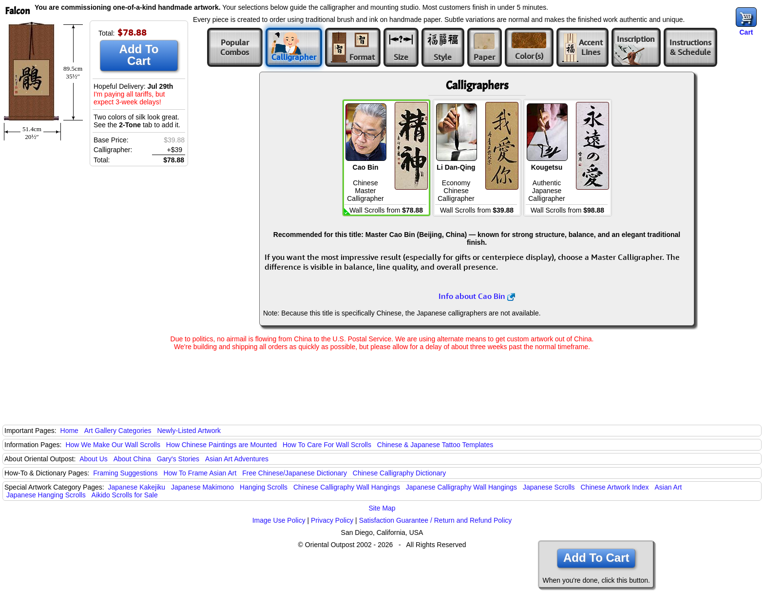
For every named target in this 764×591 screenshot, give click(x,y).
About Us (93, 459)
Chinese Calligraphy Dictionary (399, 473)
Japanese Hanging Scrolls (46, 495)
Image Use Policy (279, 520)
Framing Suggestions (125, 473)
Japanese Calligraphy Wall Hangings (461, 487)
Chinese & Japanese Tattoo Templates (435, 445)
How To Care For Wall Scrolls (327, 445)
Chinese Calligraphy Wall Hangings (346, 487)
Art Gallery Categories (118, 430)
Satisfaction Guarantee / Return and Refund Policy (435, 520)
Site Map (381, 508)
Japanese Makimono (202, 487)
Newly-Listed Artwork (189, 430)
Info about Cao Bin (477, 296)
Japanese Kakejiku (137, 487)
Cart (746, 32)
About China (132, 459)
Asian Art (668, 487)
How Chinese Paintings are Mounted (221, 445)
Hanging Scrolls (263, 487)
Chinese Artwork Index (615, 487)
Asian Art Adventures (236, 459)
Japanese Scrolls (549, 487)
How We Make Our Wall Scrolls (112, 445)
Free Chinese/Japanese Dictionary (294, 473)
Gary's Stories (178, 459)
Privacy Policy (332, 520)
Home (69, 430)
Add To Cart (139, 54)
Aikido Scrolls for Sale (125, 495)
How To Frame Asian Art (199, 473)
